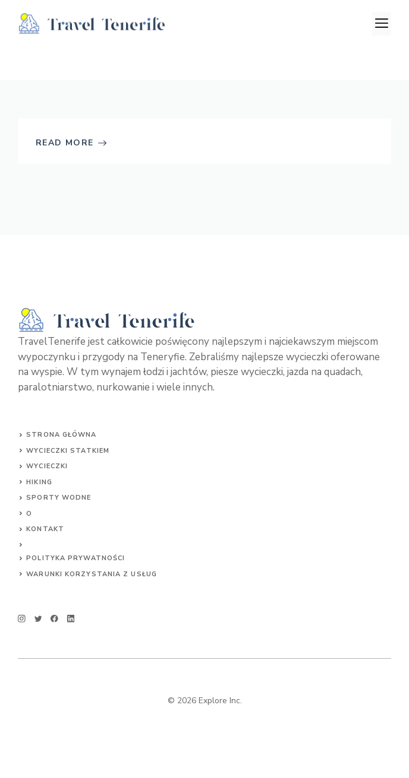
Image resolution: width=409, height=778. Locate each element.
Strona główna (61, 434)
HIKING (39, 482)
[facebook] (54, 619)
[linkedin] (71, 619)
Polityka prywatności (75, 558)
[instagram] (22, 619)
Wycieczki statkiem (67, 450)
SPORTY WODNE (58, 497)
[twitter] (38, 619)
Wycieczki (47, 466)
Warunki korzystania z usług (91, 574)
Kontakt (45, 529)
